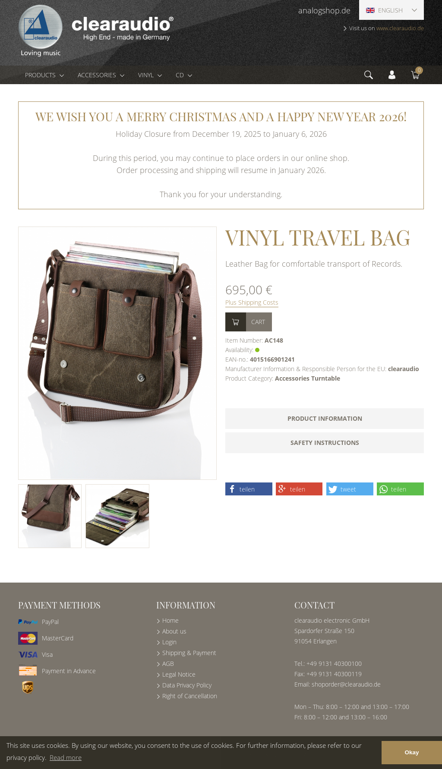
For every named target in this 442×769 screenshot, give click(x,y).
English (384, 10)
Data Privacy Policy (187, 685)
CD (181, 75)
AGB (168, 663)
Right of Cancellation (189, 696)
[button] (248, 488)
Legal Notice (179, 674)
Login (169, 642)
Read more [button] (66, 757)
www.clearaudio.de (400, 28)
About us (174, 631)
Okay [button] (411, 752)
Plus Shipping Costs (251, 302)
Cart (258, 322)
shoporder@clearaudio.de (346, 684)
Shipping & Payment (189, 653)
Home (170, 620)
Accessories (98, 75)
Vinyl (146, 75)
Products (41, 75)
